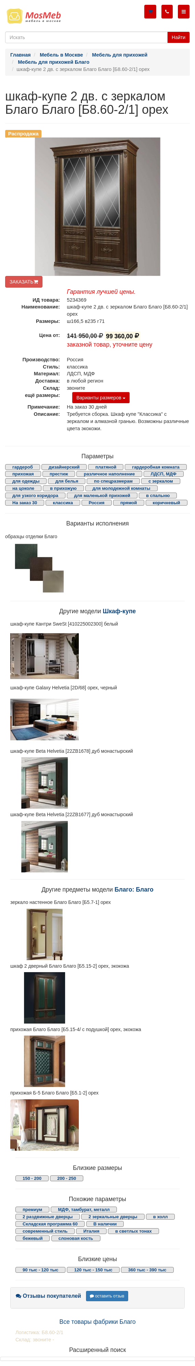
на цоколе (23, 488)
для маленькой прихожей (102, 495)
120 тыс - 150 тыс (93, 1269)
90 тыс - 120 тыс (40, 1269)
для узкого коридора (35, 495)
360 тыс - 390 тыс (147, 1269)
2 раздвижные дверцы (48, 1216)
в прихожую (63, 488)
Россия (97, 502)
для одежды (25, 481)
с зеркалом (160, 481)
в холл (160, 1216)
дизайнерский (64, 467)
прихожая (23, 473)
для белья (66, 481)
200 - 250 (66, 1178)
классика (63, 502)
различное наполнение (109, 473)
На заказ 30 (24, 502)
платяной (105, 467)
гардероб (22, 467)
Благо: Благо (134, 889)
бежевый (32, 1238)
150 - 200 (32, 1178)
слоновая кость (76, 1238)
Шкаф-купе (119, 611)
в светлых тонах (133, 1231)
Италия (91, 1231)
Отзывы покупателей (48, 1296)
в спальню (158, 495)
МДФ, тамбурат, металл (84, 1209)
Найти (178, 37)
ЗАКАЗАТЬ (24, 282)
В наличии (105, 1223)
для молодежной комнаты (121, 488)
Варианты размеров (100, 397)
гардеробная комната (155, 467)
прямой (128, 502)
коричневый (166, 502)
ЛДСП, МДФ (163, 473)
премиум (32, 1209)
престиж (59, 473)
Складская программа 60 (50, 1223)
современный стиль (45, 1231)
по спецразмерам (113, 481)
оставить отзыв (107, 1296)
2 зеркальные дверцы (112, 1216)
